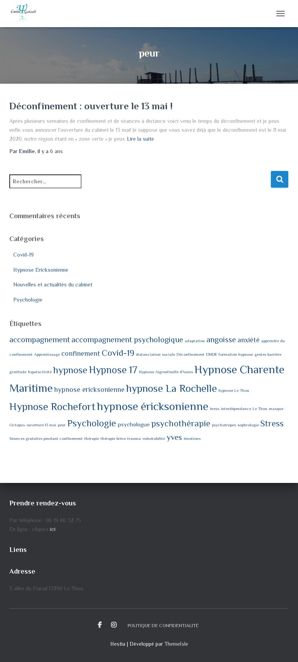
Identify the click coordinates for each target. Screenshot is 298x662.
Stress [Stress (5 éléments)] (272, 423)
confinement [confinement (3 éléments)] (80, 353)
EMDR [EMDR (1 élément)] (211, 354)
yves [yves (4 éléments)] (174, 437)
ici (52, 529)
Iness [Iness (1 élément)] (214, 408)
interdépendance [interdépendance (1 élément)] (236, 408)
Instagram (113, 625)
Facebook (100, 625)
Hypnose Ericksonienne (40, 270)
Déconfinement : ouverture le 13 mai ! (91, 106)
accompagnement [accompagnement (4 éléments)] (39, 339)
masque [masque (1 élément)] (276, 408)
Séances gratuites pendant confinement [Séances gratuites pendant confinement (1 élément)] (46, 438)
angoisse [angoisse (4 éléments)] (221, 339)
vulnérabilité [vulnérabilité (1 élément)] (153, 438)
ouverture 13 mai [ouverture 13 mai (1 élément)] (41, 424)
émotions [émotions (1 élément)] (192, 438)
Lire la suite (140, 139)
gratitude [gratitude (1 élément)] (17, 371)
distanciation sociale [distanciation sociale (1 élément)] (155, 354)
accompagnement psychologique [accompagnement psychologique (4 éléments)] (127, 339)
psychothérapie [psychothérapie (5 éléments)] (180, 423)
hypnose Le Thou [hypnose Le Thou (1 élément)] (233, 390)
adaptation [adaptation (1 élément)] (195, 340)
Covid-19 (23, 255)
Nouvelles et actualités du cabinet (52, 284)
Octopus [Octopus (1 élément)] (17, 424)
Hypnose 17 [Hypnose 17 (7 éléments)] (113, 370)
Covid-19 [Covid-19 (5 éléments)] (118, 353)
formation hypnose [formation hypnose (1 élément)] (235, 354)
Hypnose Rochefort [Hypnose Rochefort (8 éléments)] (52, 406)
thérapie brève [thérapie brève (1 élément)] (113, 438)
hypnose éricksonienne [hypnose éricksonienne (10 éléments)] (152, 406)
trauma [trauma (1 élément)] (134, 438)
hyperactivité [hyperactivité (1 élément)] (40, 371)
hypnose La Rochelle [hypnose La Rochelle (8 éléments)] (171, 388)
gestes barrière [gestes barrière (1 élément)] (268, 354)
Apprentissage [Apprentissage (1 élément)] (47, 354)
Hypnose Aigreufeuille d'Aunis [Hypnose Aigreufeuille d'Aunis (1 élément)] (166, 371)
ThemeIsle (176, 644)
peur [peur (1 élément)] (62, 424)
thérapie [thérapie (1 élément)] (91, 438)
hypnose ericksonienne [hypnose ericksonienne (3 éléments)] (89, 389)
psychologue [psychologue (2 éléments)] (134, 424)
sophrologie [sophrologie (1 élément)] (248, 424)
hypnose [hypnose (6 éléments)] (70, 370)
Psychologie (27, 300)
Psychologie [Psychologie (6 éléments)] (91, 423)
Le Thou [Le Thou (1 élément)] (260, 408)
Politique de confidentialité (163, 625)
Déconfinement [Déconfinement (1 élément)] (190, 354)
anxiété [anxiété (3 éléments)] (248, 340)
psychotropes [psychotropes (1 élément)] (224, 424)
